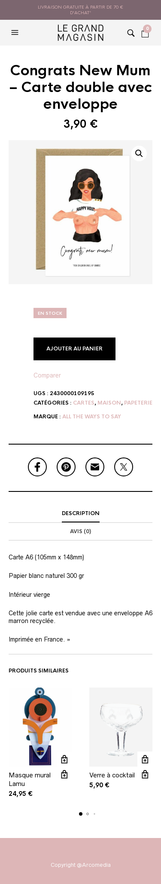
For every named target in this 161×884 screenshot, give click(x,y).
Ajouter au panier (74, 348)
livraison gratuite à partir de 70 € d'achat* (80, 9)
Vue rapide (64, 774)
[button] (16, 33)
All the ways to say (91, 416)
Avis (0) (80, 531)
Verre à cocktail (112, 775)
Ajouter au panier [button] (64, 759)
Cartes (83, 402)
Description (81, 513)
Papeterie (138, 402)
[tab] (80, 514)
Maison (109, 402)
